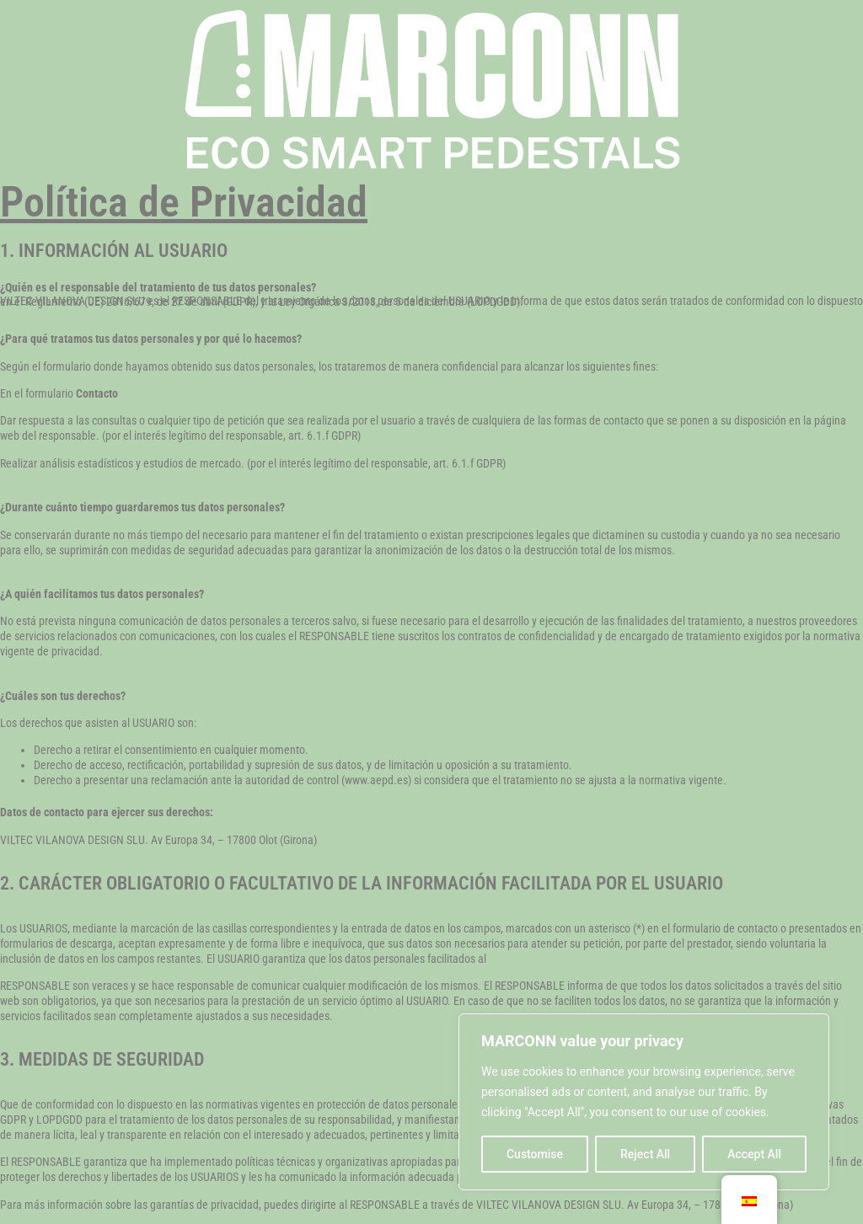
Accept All (754, 1154)
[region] (643, 1101)
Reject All (645, 1154)
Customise (535, 1154)
